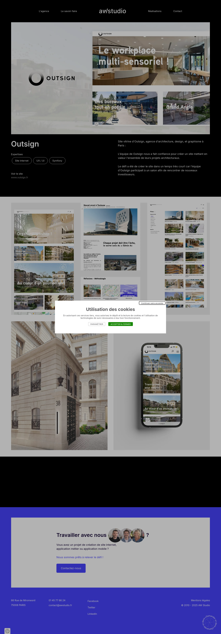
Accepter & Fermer (120, 324)
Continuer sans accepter (152, 303)
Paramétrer (96, 324)
